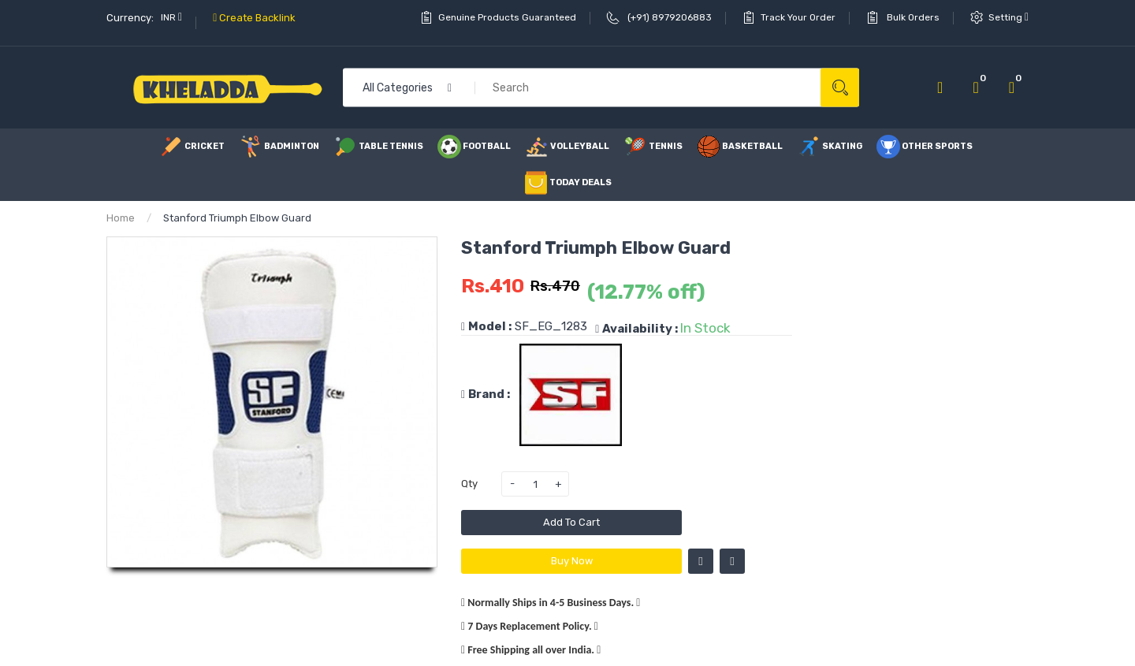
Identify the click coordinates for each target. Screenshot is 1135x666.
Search (840, 88)
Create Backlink (254, 18)
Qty (469, 483)
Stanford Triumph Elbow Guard (237, 218)
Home (120, 218)
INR (171, 17)
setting (1008, 17)
